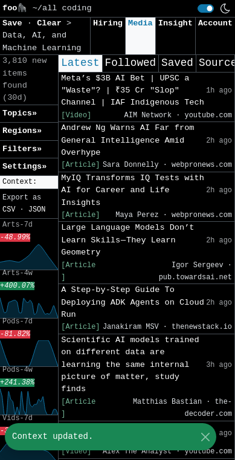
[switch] (206, 8)
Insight (175, 23)
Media (140, 23)
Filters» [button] (22, 149)
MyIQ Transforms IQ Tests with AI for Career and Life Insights (132, 190)
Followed (130, 63)
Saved (177, 63)
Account (215, 23)
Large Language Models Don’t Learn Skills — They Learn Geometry (127, 240)
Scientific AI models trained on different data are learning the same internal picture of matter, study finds (130, 364)
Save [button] (14, 23)
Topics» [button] (19, 113)
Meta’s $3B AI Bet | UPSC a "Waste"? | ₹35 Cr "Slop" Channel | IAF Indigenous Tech (132, 91)
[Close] (205, 436)
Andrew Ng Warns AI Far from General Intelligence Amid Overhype (127, 140)
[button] (29, 182)
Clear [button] (51, 23)
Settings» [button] (24, 166)
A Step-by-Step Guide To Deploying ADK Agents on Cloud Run (132, 302)
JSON (37, 210)
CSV (8, 210)
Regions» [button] (22, 130)
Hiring (108, 23)
